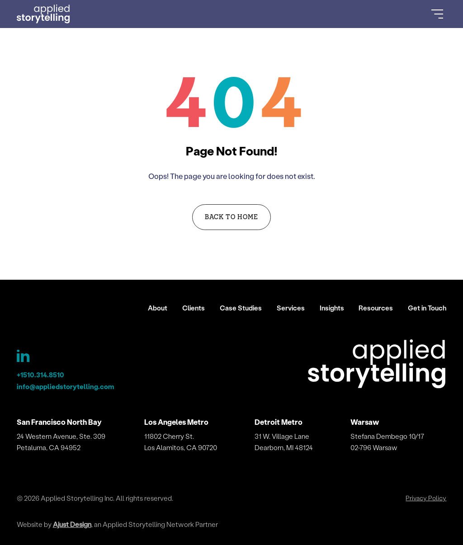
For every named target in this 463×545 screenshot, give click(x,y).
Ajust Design (72, 524)
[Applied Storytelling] (377, 365)
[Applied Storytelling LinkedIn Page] (24, 358)
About (157, 307)
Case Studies (241, 307)
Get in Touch (427, 307)
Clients (193, 307)
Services (291, 307)
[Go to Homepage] (44, 14)
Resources (376, 307)
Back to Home (232, 216)
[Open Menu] (437, 14)
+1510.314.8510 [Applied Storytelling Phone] (40, 374)
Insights (332, 307)
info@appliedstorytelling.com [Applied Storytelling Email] (65, 386)
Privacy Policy (426, 498)
